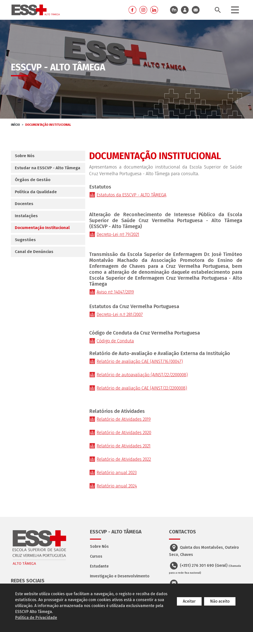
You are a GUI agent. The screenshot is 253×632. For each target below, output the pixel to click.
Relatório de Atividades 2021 (123, 446)
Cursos (96, 556)
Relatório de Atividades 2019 (124, 419)
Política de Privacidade (36, 617)
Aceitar (189, 601)
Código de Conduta (115, 341)
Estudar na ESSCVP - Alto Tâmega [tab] (47, 167)
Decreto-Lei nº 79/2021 (118, 234)
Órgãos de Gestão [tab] (32, 179)
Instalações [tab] (26, 215)
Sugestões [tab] (25, 239)
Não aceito (220, 601)
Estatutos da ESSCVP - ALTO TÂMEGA (131, 195)
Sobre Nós (99, 546)
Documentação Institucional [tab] (42, 227)
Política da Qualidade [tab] (36, 191)
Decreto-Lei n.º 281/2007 (120, 314)
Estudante (99, 566)
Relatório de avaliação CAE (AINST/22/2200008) (142, 388)
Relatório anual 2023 (117, 472)
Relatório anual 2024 (117, 486)
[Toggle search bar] (217, 10)
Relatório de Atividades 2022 (124, 459)
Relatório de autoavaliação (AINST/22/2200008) (142, 375)
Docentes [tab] (24, 203)
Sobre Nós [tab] (25, 155)
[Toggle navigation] (235, 10)
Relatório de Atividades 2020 (124, 432)
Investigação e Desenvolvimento (119, 576)
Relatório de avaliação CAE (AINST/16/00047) (140, 361)
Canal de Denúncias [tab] (34, 251)
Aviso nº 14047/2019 (115, 292)
